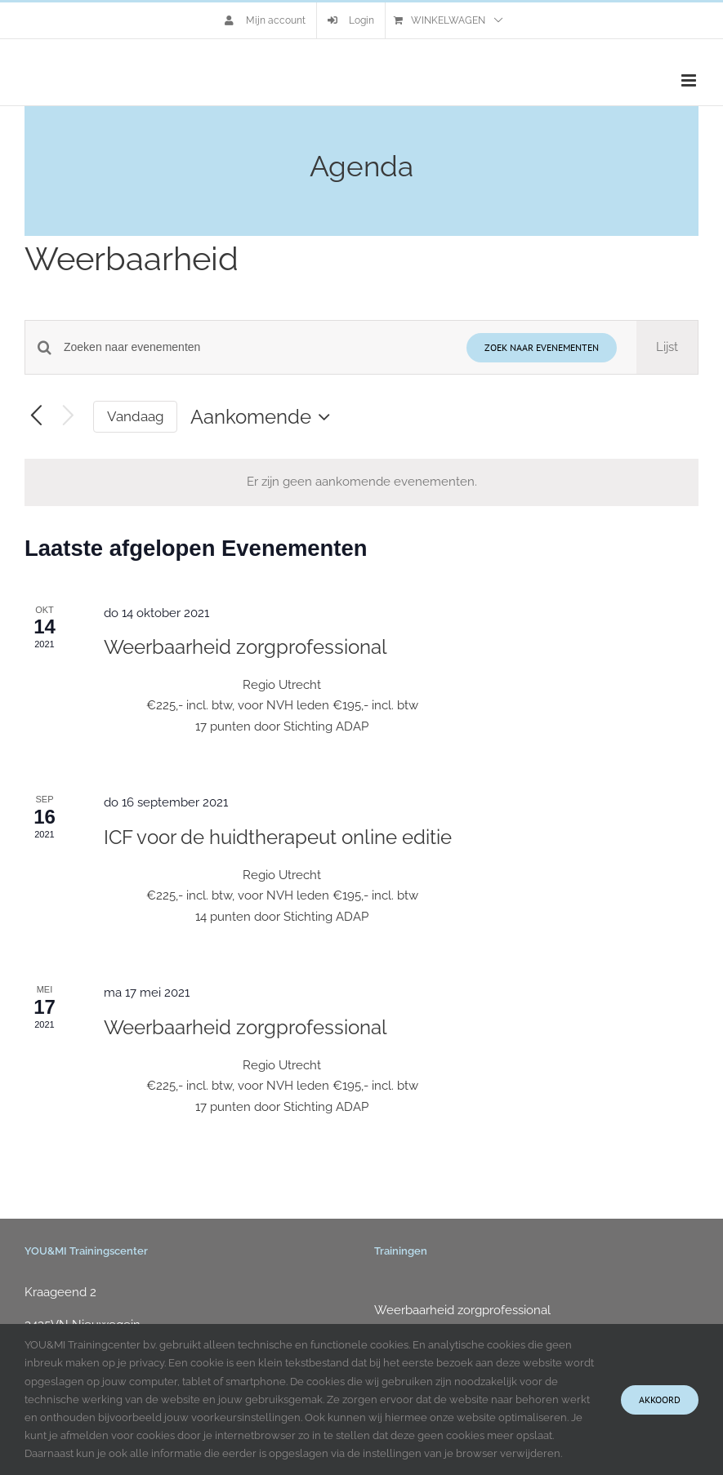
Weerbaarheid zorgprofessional (245, 647)
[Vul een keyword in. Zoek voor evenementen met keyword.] (255, 347)
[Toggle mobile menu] (689, 80)
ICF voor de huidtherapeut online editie (278, 837)
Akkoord (660, 1399)
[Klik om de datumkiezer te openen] (264, 417)
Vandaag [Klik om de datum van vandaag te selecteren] (135, 416)
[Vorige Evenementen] (36, 417)
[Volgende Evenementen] (68, 417)
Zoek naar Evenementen (541, 347)
